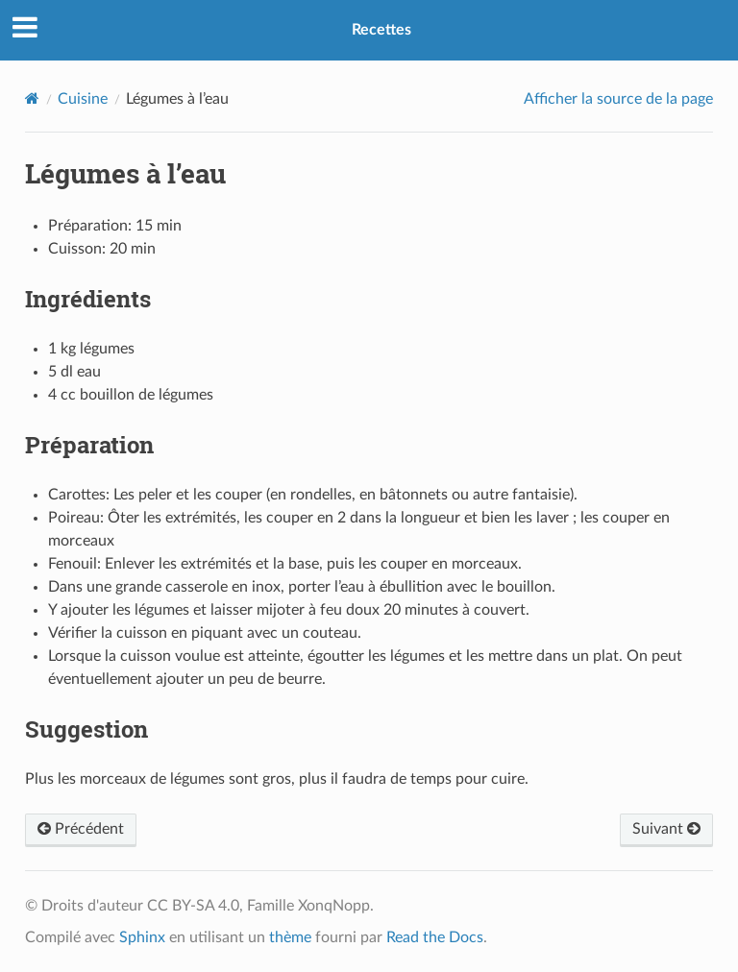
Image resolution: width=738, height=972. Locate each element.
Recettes (381, 29)
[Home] (32, 98)
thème (290, 937)
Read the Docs (434, 937)
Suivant (666, 829)
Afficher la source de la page (618, 99)
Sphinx (142, 937)
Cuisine (83, 99)
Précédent (80, 829)
